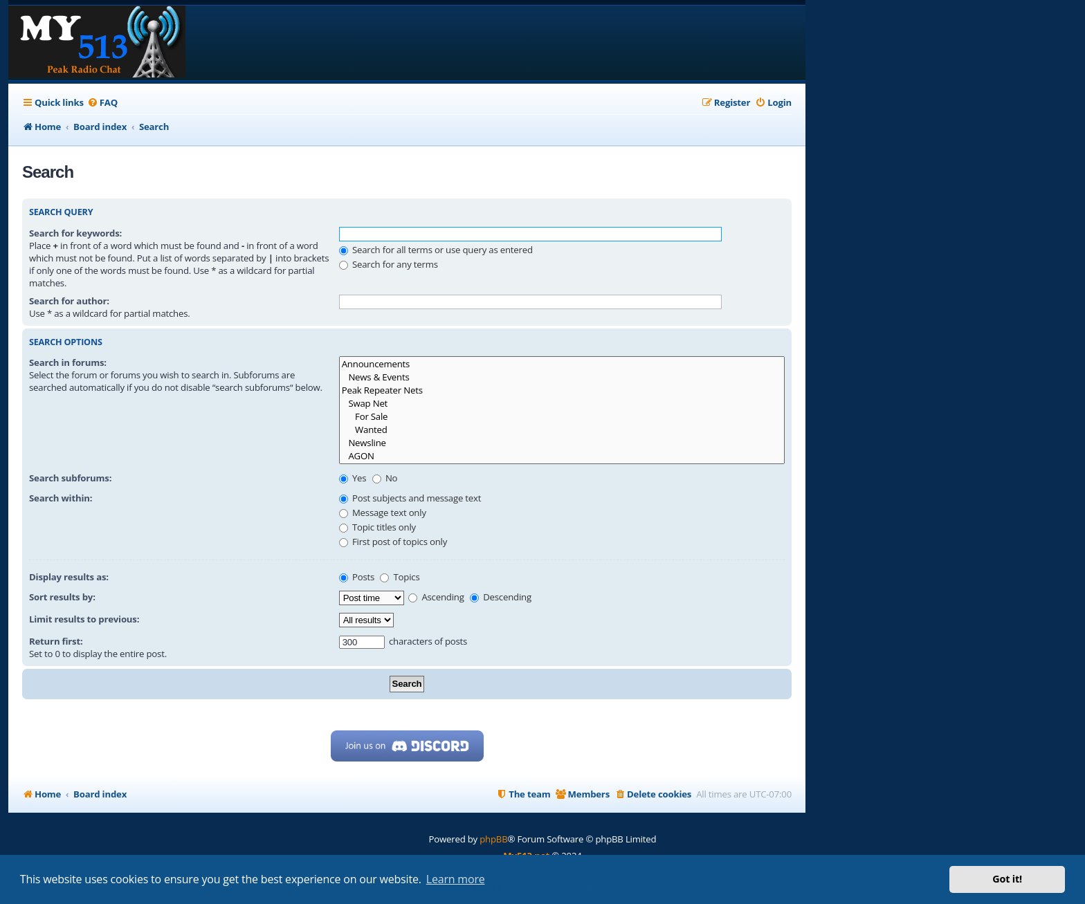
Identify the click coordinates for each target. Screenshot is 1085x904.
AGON (561, 456)
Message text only (382, 512)
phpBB (493, 839)
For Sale (561, 416)
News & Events (561, 377)
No (385, 478)
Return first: (56, 641)
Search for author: (69, 301)
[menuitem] (102, 103)
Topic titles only (377, 527)
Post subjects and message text (410, 498)
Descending (500, 597)
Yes (353, 478)
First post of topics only (393, 541)
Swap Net (561, 403)
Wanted (561, 429)
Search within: (60, 498)
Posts (356, 577)
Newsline (561, 443)
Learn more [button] (455, 879)
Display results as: (69, 577)
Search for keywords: (75, 233)
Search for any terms (388, 264)
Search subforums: (70, 478)
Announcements (561, 364)
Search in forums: (68, 362)
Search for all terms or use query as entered (436, 249)
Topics (399, 577)
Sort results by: (62, 597)
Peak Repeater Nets (561, 390)
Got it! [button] (1007, 878)
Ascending (436, 597)
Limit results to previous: (84, 619)
